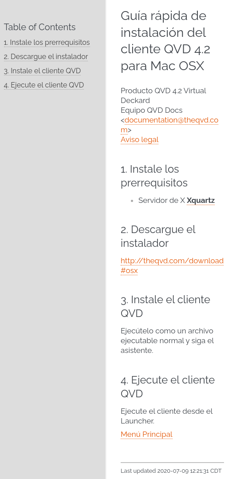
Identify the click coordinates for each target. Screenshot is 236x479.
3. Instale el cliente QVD (42, 71)
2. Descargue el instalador (46, 56)
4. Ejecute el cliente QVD (44, 85)
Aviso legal (139, 139)
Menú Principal (147, 434)
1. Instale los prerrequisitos (47, 42)
